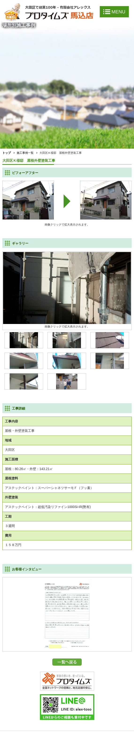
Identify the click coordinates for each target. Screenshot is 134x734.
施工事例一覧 (25, 152)
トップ (6, 152)
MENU (114, 11)
